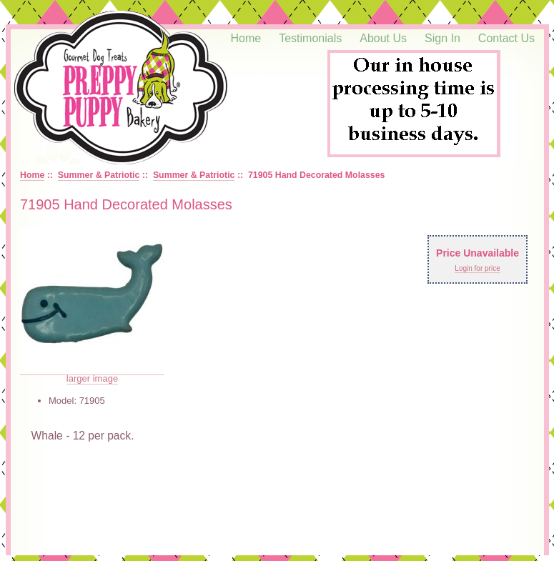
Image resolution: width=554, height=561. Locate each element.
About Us (383, 38)
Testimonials (310, 38)
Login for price (477, 268)
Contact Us (506, 38)
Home (246, 38)
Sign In (442, 38)
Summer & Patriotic (99, 175)
